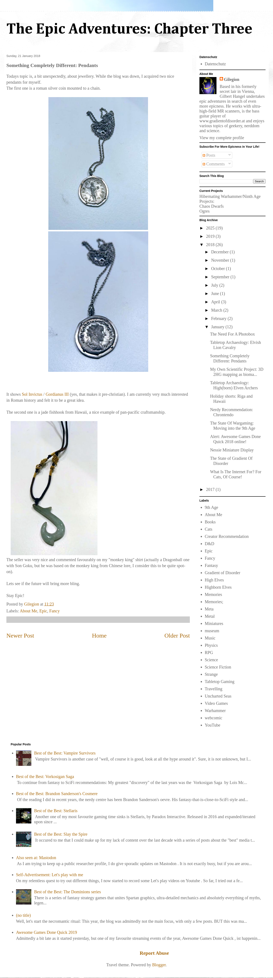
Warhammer (215, 710)
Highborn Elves (218, 587)
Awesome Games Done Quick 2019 (46, 932)
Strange (211, 674)
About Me (28, 611)
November (220, 260)
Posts (209, 155)
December (220, 252)
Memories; (214, 601)
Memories (213, 594)
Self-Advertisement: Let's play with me (49, 874)
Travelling (213, 688)
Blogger (159, 964)
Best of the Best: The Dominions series (67, 891)
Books (210, 522)
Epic (43, 611)
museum (212, 630)
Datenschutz (215, 63)
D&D (209, 543)
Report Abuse (154, 953)
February (219, 318)
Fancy (54, 611)
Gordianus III (57, 394)
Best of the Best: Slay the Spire (60, 834)
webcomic (213, 717)
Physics (211, 645)
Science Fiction (218, 667)
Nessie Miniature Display (232, 450)
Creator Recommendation (227, 536)
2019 (211, 236)
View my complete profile (221, 137)
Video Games (216, 703)
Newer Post (20, 635)
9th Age (211, 507)
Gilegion (231, 79)
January (218, 326)
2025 (211, 228)
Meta (209, 609)
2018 (211, 244)
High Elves (214, 580)
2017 (211, 489)
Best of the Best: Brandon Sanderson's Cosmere (56, 793)
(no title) (23, 915)
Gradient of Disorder (222, 572)
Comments (214, 164)
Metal (210, 616)
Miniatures (214, 623)
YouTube (212, 725)
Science (211, 659)
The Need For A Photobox (232, 334)
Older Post (177, 635)
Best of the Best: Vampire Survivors (65, 753)
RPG (209, 652)
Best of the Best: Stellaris (55, 810)
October (218, 268)
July (215, 285)
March (217, 310)
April (216, 301)
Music (210, 638)
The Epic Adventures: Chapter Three (129, 29)
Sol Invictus (32, 394)
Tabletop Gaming (219, 681)
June (215, 293)
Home (99, 635)
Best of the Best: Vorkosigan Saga (45, 776)
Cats (208, 529)
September (221, 276)
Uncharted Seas (218, 696)
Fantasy (211, 565)
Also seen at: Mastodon (36, 857)
